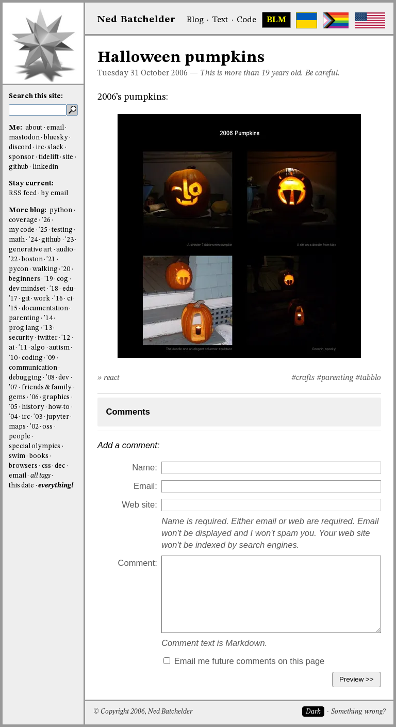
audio (64, 249)
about (33, 127)
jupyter (57, 417)
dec (60, 466)
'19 (48, 279)
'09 (50, 358)
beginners (24, 279)
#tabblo (368, 378)
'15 (13, 308)
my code (22, 230)
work (42, 298)
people (19, 436)
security (21, 338)
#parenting (335, 378)
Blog (195, 20)
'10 (13, 358)
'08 (50, 377)
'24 (33, 239)
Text (220, 20)
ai (11, 347)
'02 (34, 426)
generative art (30, 249)
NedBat (136, 19)
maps (17, 426)
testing (62, 230)
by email (54, 193)
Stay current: (31, 183)
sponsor (22, 157)
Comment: (137, 563)
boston (32, 259)
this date (21, 485)
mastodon (24, 137)
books (38, 456)
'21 (50, 259)
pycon (18, 269)
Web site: (139, 505)
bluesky (56, 137)
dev (63, 377)
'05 (13, 407)
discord (20, 147)
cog (62, 279)
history (33, 407)
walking (45, 269)
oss (47, 426)
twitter (48, 338)
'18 (54, 289)
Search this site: (36, 96)
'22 (13, 259)
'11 (23, 347)
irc (40, 147)
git (26, 298)
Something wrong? (358, 711)
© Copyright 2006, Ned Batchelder (142, 711)
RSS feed (23, 193)
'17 (13, 298)
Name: (144, 467)
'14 (48, 318)
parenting (24, 318)
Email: (145, 486)
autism (59, 347)
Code (246, 20)
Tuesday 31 (118, 73)
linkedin (45, 167)
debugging (25, 377)
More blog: (28, 210)
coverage (23, 220)
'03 (38, 417)
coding (32, 358)
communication (33, 368)
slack (55, 147)
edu (67, 289)
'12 (65, 338)
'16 (58, 298)
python (61, 210)
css (46, 466)
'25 (43, 230)
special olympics (34, 446)
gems (17, 397)
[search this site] (38, 110)
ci (69, 298)
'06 (34, 397)
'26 (46, 220)
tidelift (49, 157)
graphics (56, 397)
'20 (65, 269)
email (55, 127)
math (17, 239)
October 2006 (164, 73)
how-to (59, 407)
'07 (13, 387)
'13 (47, 328)
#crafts (303, 378)
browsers (23, 466)
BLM (276, 20)
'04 (13, 417)
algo (38, 347)
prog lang (24, 328)
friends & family (47, 387)
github (18, 167)
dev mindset (27, 289)
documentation (45, 308)
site (67, 157)
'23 (69, 239)
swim (17, 456)
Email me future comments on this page (243, 661)
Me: (16, 127)
